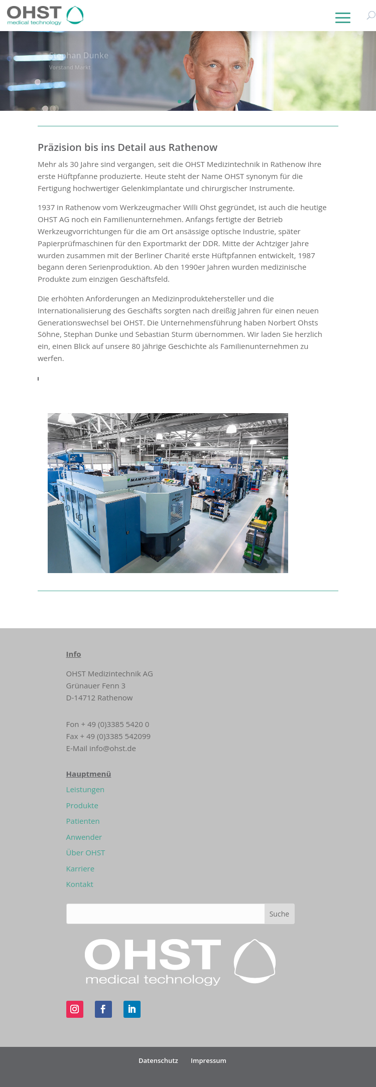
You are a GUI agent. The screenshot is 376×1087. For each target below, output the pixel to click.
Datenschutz (158, 1060)
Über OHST (85, 852)
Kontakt (79, 884)
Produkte (82, 805)
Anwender (84, 837)
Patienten (83, 821)
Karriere (80, 868)
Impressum (208, 1060)
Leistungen (85, 789)
